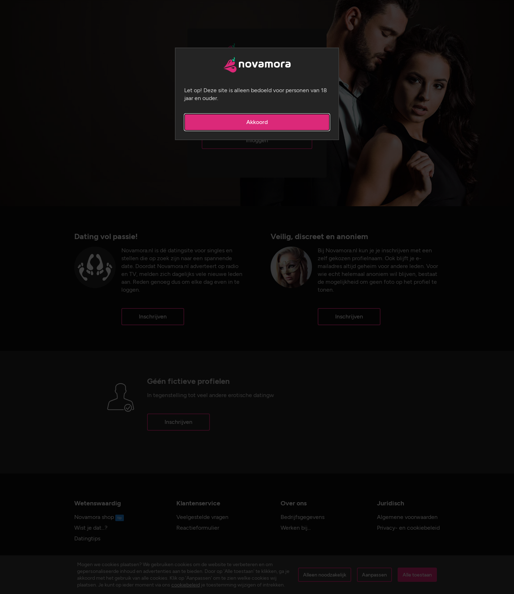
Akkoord (257, 122)
